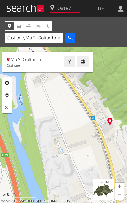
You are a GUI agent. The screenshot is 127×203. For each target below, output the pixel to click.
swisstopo (26, 201)
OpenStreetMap (47, 201)
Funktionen (7, 107)
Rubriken (7, 83)
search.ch (10, 201)
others (65, 201)
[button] (119, 187)
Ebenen (7, 95)
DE (101, 8)
